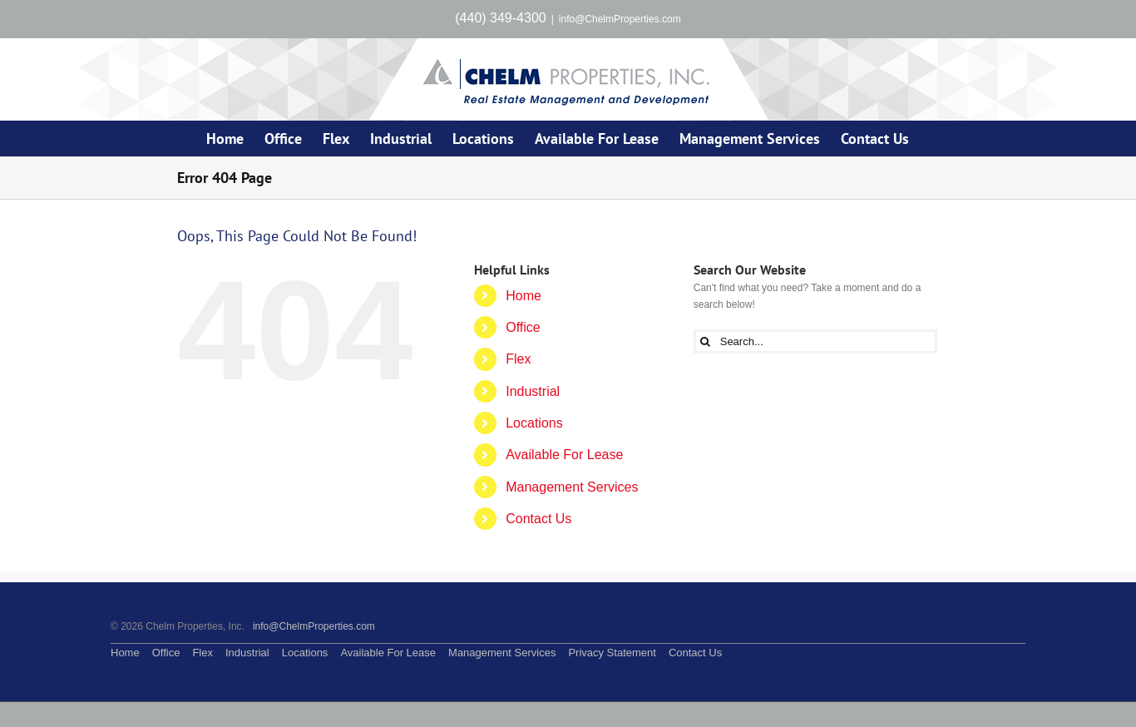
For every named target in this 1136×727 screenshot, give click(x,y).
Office (523, 327)
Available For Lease (564, 455)
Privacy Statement (612, 652)
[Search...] (815, 341)
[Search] (706, 341)
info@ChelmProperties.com (620, 19)
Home (523, 296)
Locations (534, 423)
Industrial (533, 391)
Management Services (572, 487)
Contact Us (538, 519)
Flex (518, 359)
